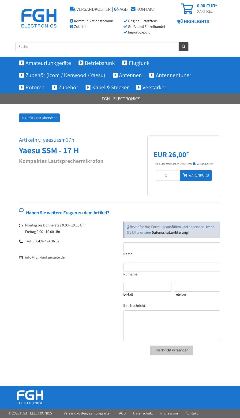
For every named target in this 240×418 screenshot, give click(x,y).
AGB (121, 9)
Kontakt (191, 413)
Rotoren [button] (35, 87)
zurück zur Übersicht (40, 117)
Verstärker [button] (154, 87)
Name (127, 254)
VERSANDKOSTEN (90, 9)
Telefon (180, 294)
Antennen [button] (130, 75)
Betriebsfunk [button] (100, 63)
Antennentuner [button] (173, 75)
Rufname (130, 274)
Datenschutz (143, 413)
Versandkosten (203, 164)
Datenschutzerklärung (170, 232)
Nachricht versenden (171, 350)
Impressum (169, 413)
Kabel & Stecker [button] (110, 87)
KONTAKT (143, 9)
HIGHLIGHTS (196, 21)
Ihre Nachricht (134, 305)
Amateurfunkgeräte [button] (48, 63)
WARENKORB (196, 175)
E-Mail (128, 294)
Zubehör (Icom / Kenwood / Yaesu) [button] (65, 75)
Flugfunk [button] (139, 63)
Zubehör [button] (68, 87)
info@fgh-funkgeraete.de (45, 257)
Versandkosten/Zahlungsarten (88, 413)
